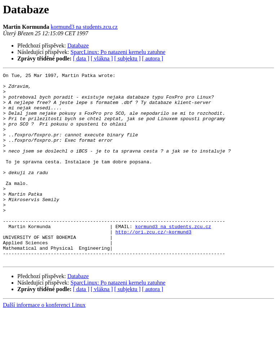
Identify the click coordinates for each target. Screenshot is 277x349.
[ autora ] (152, 58)
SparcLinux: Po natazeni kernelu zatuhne (118, 52)
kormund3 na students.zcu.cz (84, 27)
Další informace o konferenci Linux (44, 343)
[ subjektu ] (127, 58)
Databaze (78, 45)
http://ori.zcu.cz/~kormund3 (153, 264)
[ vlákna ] (102, 58)
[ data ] (81, 58)
